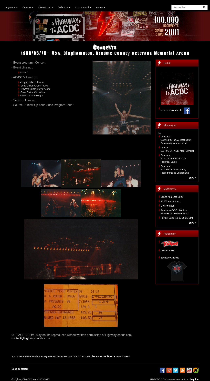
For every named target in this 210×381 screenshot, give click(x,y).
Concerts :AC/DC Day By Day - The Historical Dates (174, 158)
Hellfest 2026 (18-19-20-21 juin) (177, 218)
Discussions (170, 188)
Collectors (64, 7)
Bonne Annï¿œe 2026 (172, 197)
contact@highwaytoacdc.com (30, 338)
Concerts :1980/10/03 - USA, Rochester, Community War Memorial (176, 139)
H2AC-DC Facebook (171, 110)
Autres (100, 7)
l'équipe (194, 379)
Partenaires (170, 233)
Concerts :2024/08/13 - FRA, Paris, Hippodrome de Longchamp (175, 169)
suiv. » (192, 177)
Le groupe (11, 7)
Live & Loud (45, 7)
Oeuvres (27, 7)
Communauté (83, 7)
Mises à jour (170, 125)
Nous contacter (19, 369)
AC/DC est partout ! (170, 201)
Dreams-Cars (167, 250)
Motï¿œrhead (168, 205)
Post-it (167, 63)
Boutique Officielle (170, 257)
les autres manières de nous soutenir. (111, 356)
